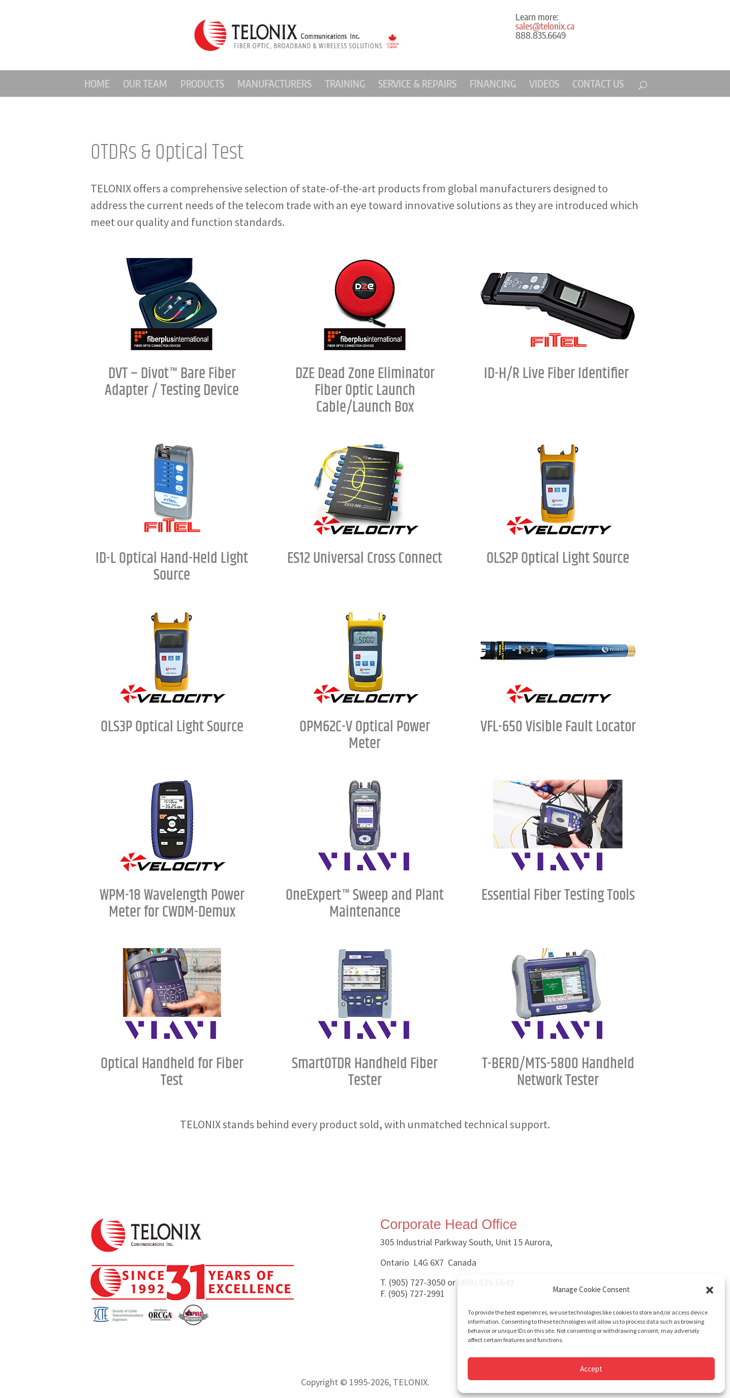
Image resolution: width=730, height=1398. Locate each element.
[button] (710, 1290)
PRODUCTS (202, 83)
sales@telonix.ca (544, 26)
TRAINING (345, 83)
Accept (591, 1369)
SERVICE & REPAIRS (417, 83)
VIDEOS (544, 83)
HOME (97, 83)
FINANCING (493, 83)
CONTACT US (598, 83)
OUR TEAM (145, 83)
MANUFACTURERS (274, 83)
